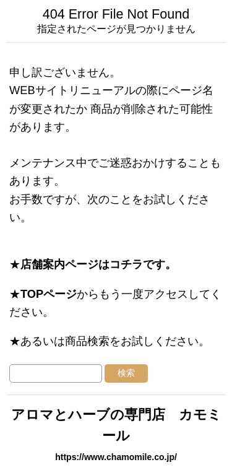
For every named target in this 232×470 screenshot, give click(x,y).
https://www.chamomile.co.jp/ (116, 457)
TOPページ (48, 293)
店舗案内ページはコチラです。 (98, 264)
